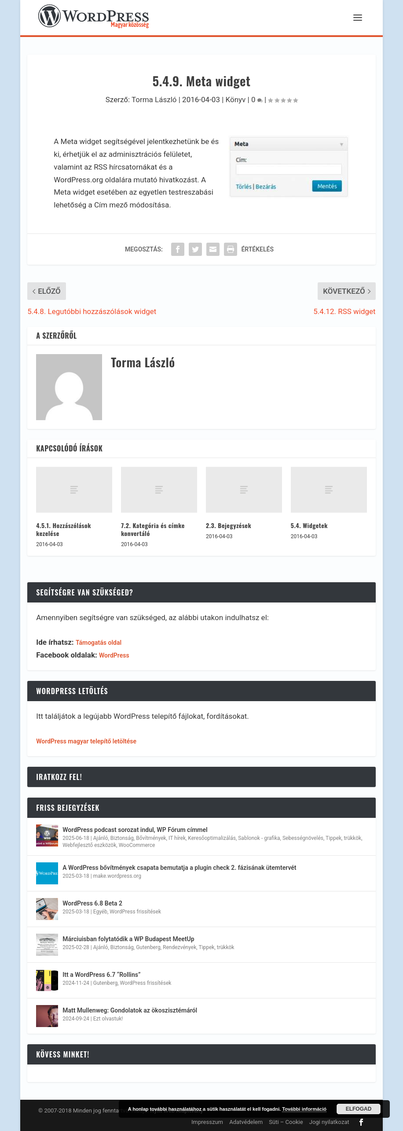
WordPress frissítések (135, 912)
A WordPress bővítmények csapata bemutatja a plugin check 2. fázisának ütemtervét (179, 867)
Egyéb (100, 912)
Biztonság (122, 838)
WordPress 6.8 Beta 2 (92, 903)
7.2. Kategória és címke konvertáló (153, 529)
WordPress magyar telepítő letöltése (86, 741)
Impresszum (207, 1122)
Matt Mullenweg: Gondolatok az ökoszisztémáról (129, 1010)
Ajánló (100, 838)
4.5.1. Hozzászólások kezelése (63, 529)
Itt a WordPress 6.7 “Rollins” (101, 974)
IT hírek (177, 838)
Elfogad (359, 1109)
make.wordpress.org (117, 876)
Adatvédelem (246, 1122)
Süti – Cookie (286, 1122)
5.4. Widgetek (309, 525)
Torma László (154, 99)
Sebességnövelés (302, 838)
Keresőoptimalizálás (212, 838)
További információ (304, 1109)
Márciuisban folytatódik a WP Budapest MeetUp (128, 938)
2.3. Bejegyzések (228, 525)
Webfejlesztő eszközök (89, 845)
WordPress (114, 655)
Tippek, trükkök (343, 838)
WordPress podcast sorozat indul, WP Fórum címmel (134, 829)
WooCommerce (137, 845)
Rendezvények (179, 947)
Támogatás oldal (98, 642)
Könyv (236, 99)
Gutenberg (148, 947)
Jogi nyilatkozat (329, 1122)
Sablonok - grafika (259, 838)
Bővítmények (151, 838)
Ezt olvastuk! (108, 1019)
